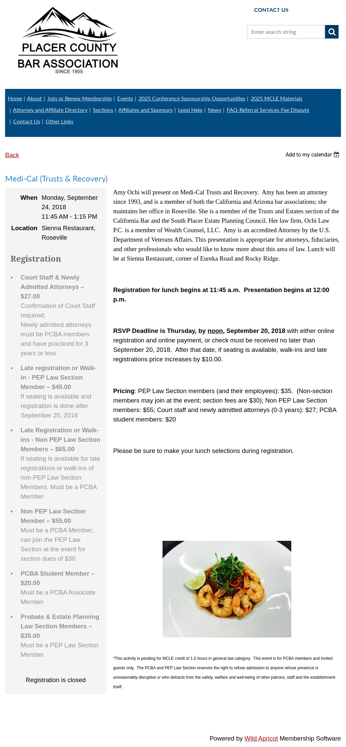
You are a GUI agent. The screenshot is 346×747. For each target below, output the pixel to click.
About (34, 98)
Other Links (59, 121)
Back (12, 155)
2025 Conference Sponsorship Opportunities (192, 98)
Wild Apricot (261, 738)
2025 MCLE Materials (276, 98)
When (29, 197)
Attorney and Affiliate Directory (50, 109)
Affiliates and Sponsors (145, 109)
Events (125, 98)
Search (332, 32)
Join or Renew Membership (79, 98)
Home (15, 98)
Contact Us (26, 121)
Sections (103, 109)
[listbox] (313, 154)
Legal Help (190, 109)
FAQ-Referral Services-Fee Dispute (268, 109)
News (214, 109)
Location (24, 228)
